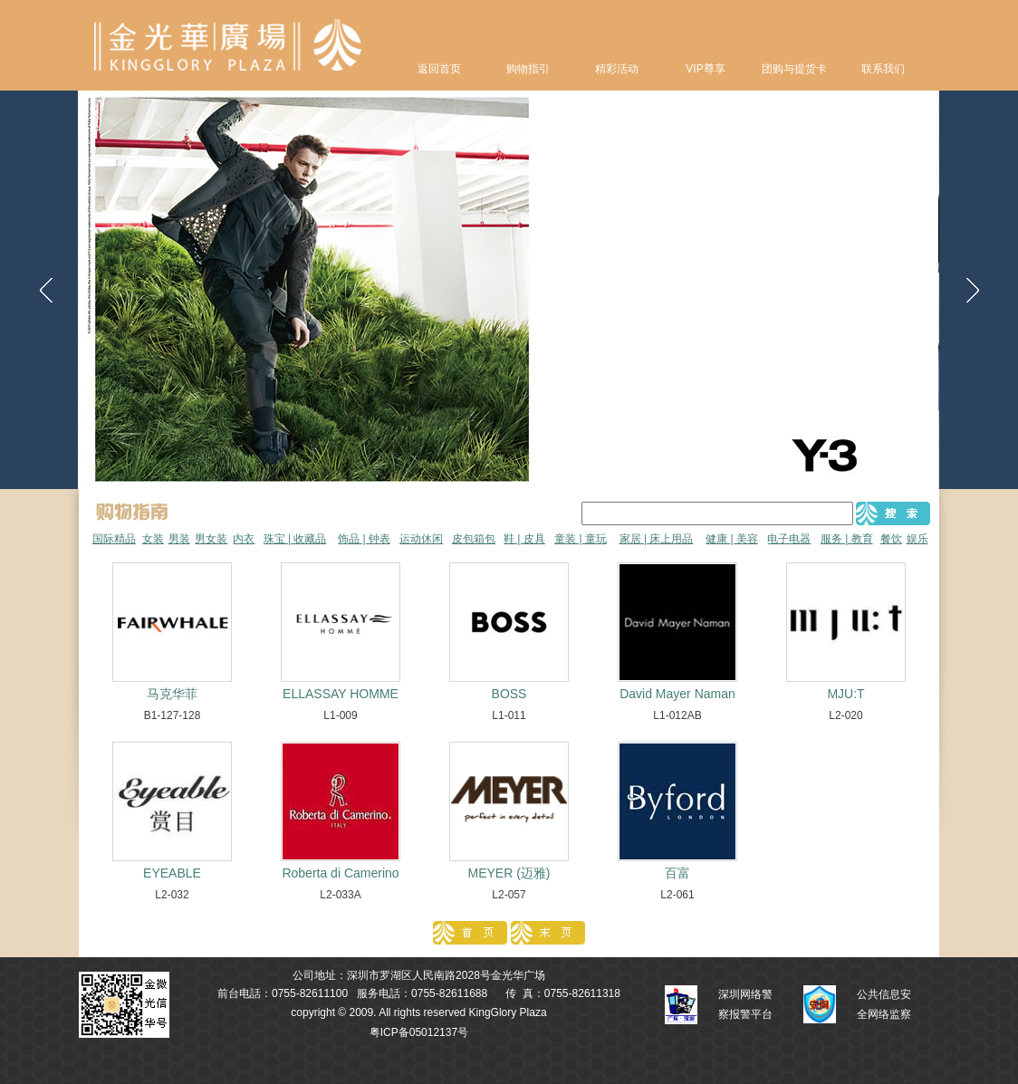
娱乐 (917, 538)
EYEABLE (172, 873)
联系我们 (883, 68)
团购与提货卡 (794, 68)
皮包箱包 (473, 538)
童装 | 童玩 (580, 538)
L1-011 (508, 715)
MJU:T (845, 693)
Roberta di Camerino (340, 873)
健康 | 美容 (732, 538)
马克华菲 (172, 693)
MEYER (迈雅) (509, 873)
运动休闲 (421, 538)
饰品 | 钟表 (364, 538)
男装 (179, 538)
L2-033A (340, 894)
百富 (677, 873)
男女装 (211, 538)
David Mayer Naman (677, 693)
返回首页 (439, 68)
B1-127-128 (172, 715)
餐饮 (891, 538)
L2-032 (171, 894)
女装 (153, 538)
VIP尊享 (705, 68)
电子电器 (789, 538)
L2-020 (845, 715)
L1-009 (340, 715)
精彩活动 (617, 68)
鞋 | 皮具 (524, 538)
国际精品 (114, 538)
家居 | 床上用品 (656, 538)
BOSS (509, 693)
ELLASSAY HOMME (341, 693)
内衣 (243, 538)
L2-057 (508, 894)
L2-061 (677, 894)
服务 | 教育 (847, 538)
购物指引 (528, 68)
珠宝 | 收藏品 (295, 538)
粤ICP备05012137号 (419, 1032)
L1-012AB (677, 715)
